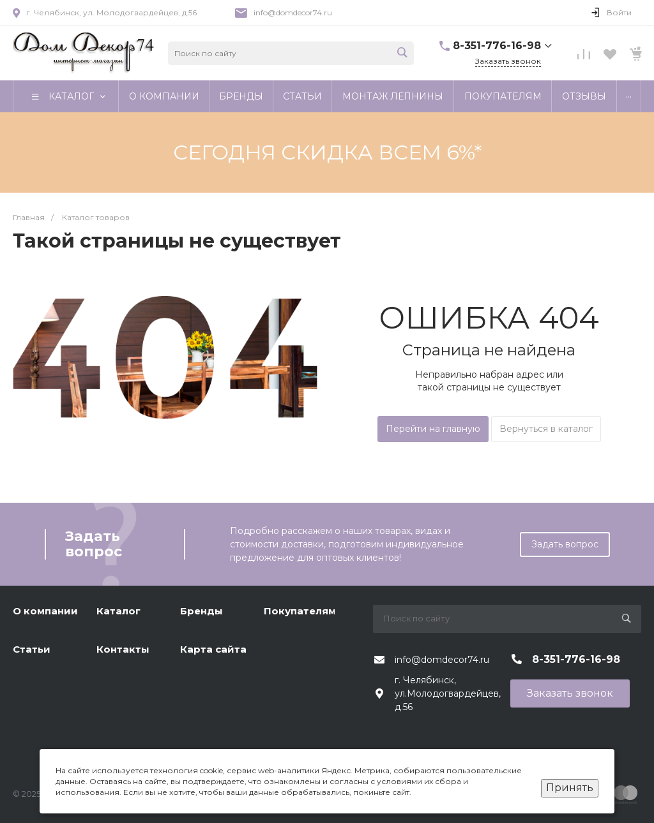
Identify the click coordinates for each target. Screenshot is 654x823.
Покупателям (300, 611)
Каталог (118, 611)
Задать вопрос (564, 544)
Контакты (122, 649)
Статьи (31, 649)
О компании (45, 611)
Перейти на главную (433, 428)
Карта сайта (213, 649)
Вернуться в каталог (546, 428)
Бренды (201, 611)
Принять (569, 788)
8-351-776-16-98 (497, 46)
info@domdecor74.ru (293, 12)
